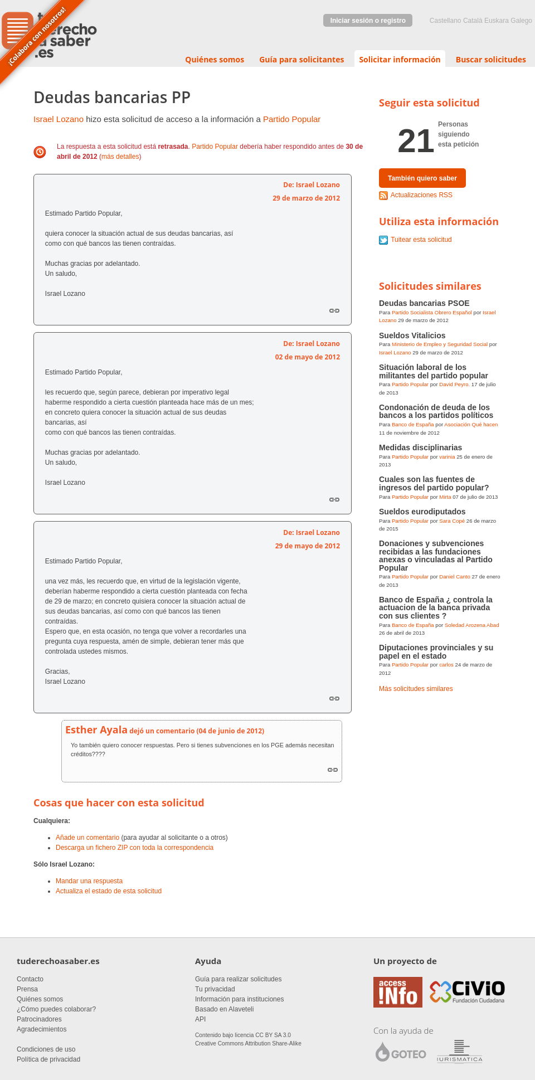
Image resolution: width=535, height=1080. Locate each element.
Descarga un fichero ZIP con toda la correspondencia (134, 848)
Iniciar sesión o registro (368, 21)
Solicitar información (399, 59)
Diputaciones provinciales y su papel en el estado (436, 651)
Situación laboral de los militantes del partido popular (433, 371)
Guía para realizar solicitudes (238, 979)
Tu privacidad (215, 989)
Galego (521, 21)
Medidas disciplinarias (420, 447)
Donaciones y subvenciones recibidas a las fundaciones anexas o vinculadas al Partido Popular (436, 555)
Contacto (30, 979)
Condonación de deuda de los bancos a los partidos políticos (436, 411)
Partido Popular (291, 119)
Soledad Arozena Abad (472, 625)
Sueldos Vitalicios (412, 335)
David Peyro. (454, 384)
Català (473, 21)
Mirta (445, 497)
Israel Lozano (58, 119)
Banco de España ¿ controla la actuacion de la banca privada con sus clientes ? (436, 607)
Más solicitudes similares (416, 689)
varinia (447, 457)
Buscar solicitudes (491, 59)
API (200, 1019)
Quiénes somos (214, 59)
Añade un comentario (87, 837)
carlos (446, 664)
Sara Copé (452, 521)
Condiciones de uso (46, 1049)
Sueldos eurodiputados (422, 511)
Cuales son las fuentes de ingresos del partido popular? (434, 483)
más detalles (120, 156)
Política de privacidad (48, 1059)
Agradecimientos (41, 1029)
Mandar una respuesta (89, 881)
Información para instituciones (239, 999)
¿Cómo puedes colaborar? (56, 1009)
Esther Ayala (96, 729)
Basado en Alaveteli (224, 1009)
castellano (445, 21)
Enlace (334, 310)
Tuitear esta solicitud (421, 240)
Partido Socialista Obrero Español (432, 312)
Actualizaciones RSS (422, 195)
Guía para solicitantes (301, 59)
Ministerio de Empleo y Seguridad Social (440, 344)
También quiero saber (422, 178)
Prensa (27, 989)
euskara (496, 21)
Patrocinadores (39, 1019)
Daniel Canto (454, 576)
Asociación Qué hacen (471, 424)
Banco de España (413, 424)
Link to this (332, 769)
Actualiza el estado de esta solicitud (109, 891)
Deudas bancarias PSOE (424, 303)
